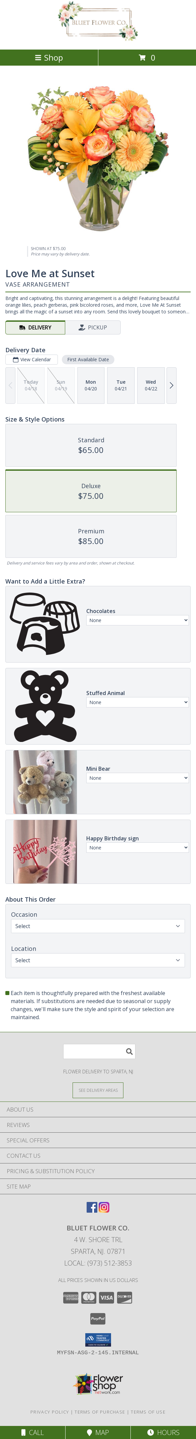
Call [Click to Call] (32, 1432)
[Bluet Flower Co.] (98, 39)
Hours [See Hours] (163, 1432)
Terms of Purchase (100, 1412)
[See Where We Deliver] (98, 1090)
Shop (49, 57)
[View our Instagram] (104, 1210)
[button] (98, 1340)
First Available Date (88, 359)
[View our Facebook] (92, 1210)
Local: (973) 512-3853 (98, 1263)
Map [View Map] (98, 1432)
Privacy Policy (49, 1412)
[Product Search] (99, 1051)
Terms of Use (148, 1412)
